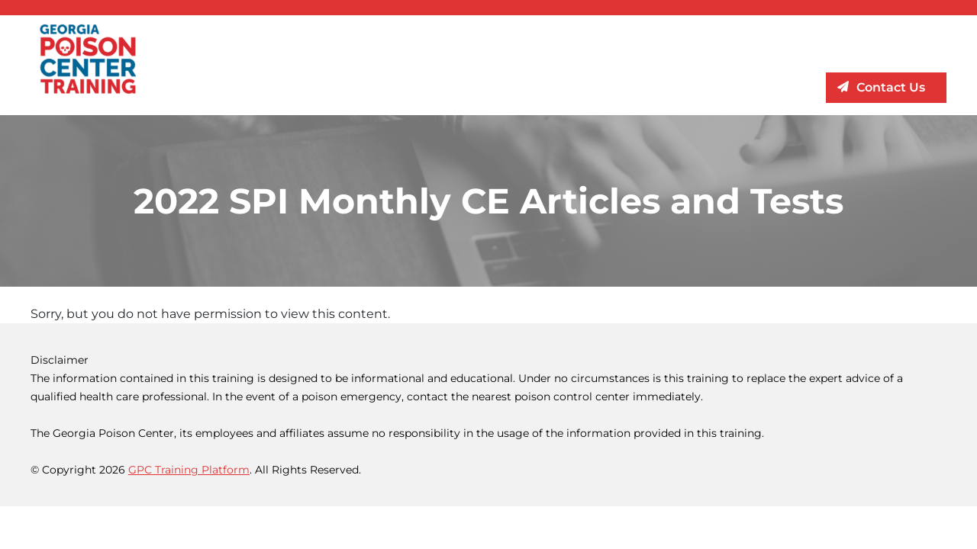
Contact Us (890, 87)
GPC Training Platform (189, 470)
